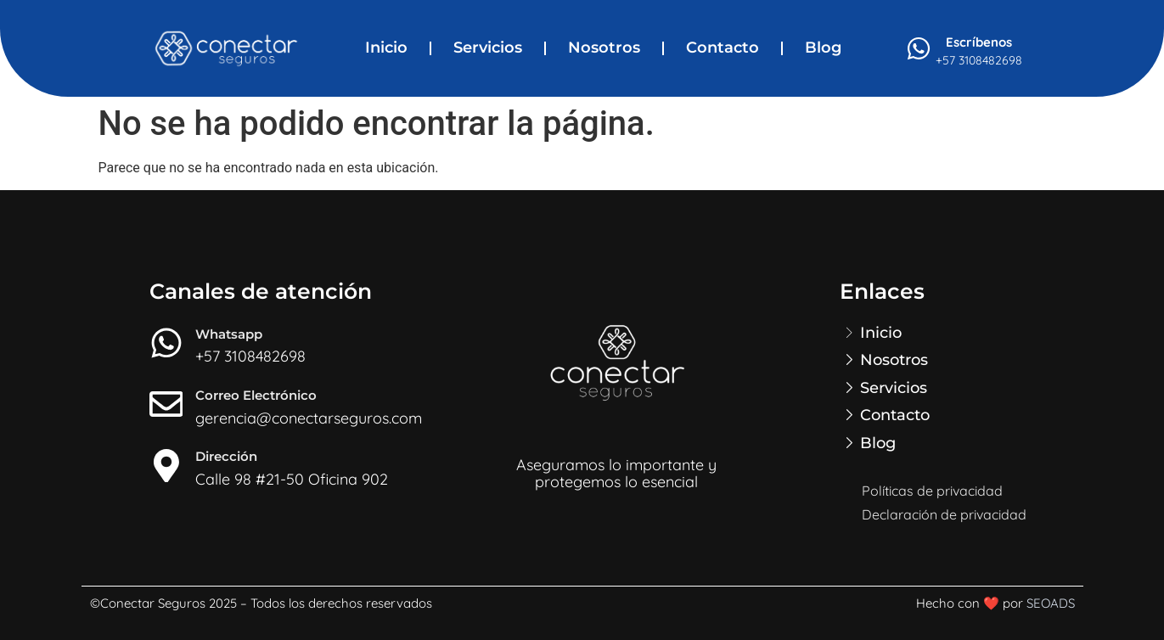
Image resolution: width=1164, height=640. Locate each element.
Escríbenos (979, 42)
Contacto (722, 47)
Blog (823, 47)
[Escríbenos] (918, 48)
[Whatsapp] (166, 343)
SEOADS (1050, 603)
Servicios (487, 47)
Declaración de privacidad (944, 514)
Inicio (386, 47)
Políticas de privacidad (932, 490)
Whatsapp (229, 334)
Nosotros (604, 47)
